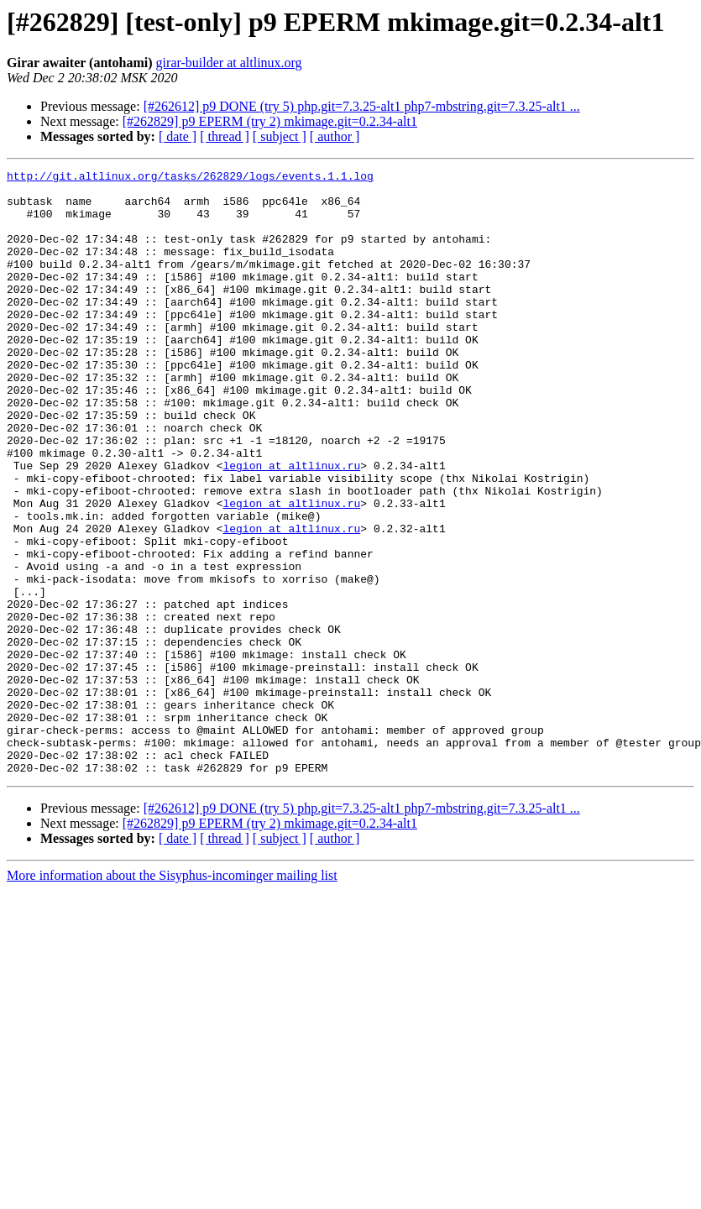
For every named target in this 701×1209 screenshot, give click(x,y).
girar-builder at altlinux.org (229, 62)
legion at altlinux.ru (291, 525)
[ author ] (335, 136)
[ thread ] (224, 136)
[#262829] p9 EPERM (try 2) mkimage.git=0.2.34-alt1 (270, 121)
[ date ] (177, 136)
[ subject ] (279, 136)
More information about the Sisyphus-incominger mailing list (172, 996)
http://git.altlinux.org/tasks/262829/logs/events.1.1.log (190, 178)
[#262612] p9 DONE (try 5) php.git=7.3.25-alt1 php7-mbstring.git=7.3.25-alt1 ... (362, 106)
